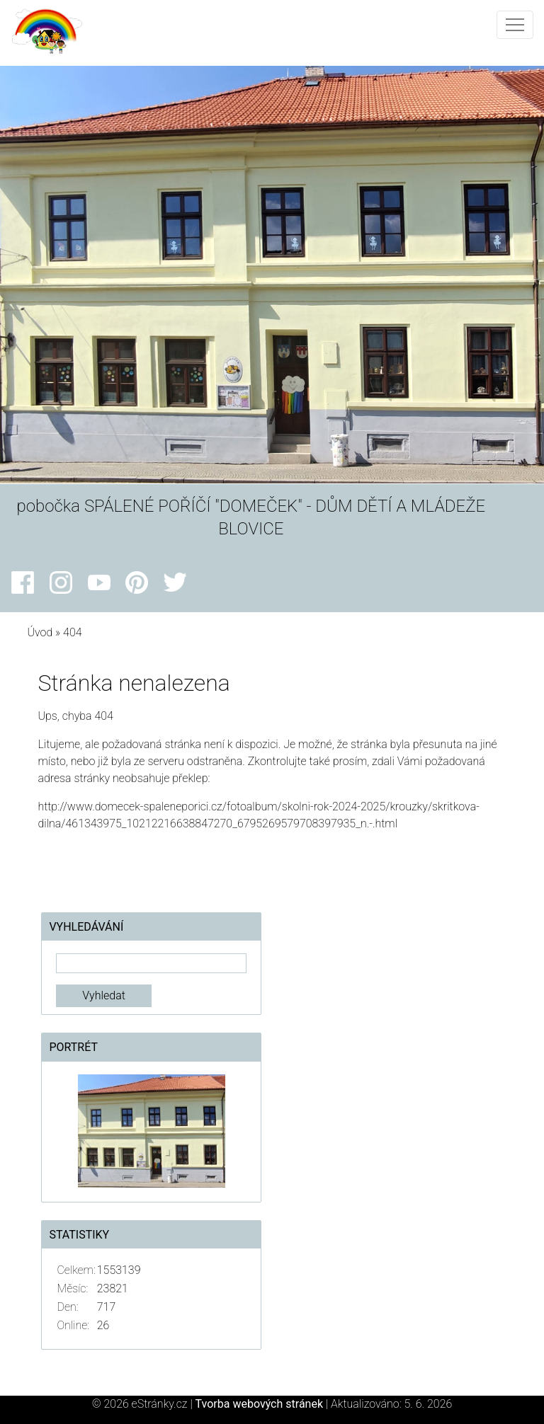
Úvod (39, 632)
